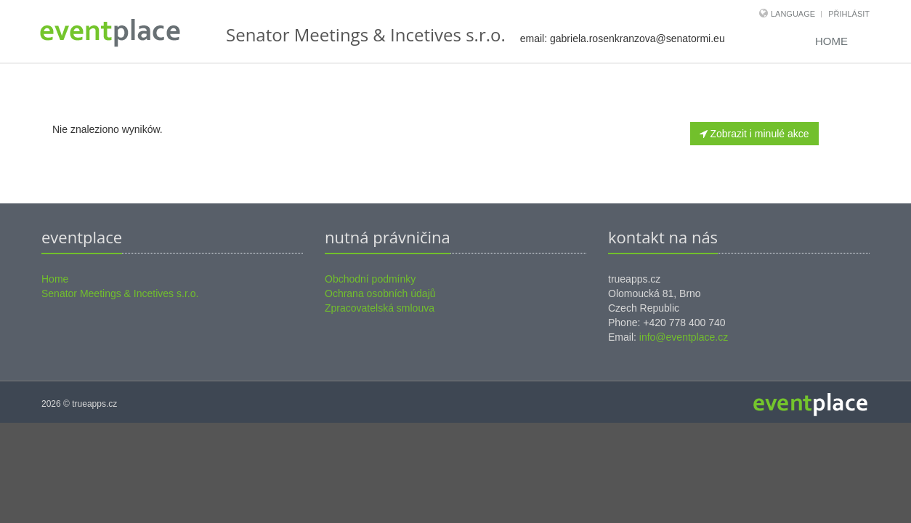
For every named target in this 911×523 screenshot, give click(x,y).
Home (831, 41)
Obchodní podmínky (370, 279)
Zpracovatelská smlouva (379, 308)
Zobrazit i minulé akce (754, 133)
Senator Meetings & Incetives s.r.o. (119, 293)
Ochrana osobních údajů (380, 293)
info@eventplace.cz (683, 337)
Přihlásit (849, 13)
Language (794, 13)
